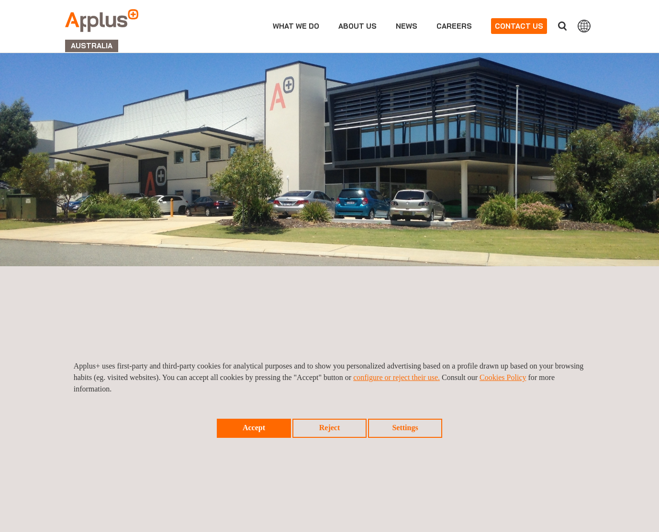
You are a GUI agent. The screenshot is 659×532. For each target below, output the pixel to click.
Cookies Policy (503, 377)
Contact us (519, 26)
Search (562, 26)
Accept (254, 427)
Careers (454, 26)
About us (357, 26)
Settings (405, 427)
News (406, 26)
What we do (296, 26)
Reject (329, 427)
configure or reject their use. (396, 377)
